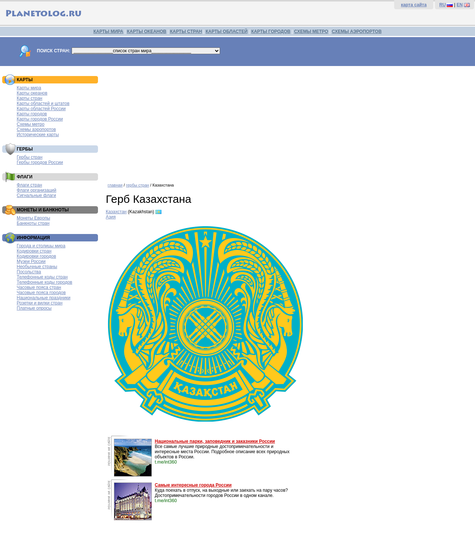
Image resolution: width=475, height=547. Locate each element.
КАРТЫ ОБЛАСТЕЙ (227, 31)
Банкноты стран (33, 223)
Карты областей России (41, 108)
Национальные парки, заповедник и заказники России (215, 441)
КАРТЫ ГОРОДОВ (271, 31)
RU (442, 4)
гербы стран (137, 185)
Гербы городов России (40, 162)
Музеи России (31, 261)
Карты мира (29, 87)
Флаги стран (29, 185)
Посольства (29, 271)
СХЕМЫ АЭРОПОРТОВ (356, 31)
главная (115, 185)
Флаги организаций (36, 190)
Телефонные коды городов (44, 282)
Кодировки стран (34, 251)
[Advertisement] (288, 122)
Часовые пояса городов (41, 292)
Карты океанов (32, 93)
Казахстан (116, 211)
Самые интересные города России (193, 485)
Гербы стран (29, 157)
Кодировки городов (36, 256)
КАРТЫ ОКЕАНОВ (146, 31)
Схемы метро (31, 124)
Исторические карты (38, 134)
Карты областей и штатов (43, 103)
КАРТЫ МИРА (108, 31)
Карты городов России (40, 119)
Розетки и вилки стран (39, 303)
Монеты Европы (33, 218)
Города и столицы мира (41, 245)
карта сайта (413, 4)
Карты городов (32, 113)
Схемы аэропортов (36, 129)
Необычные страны (37, 266)
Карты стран (29, 98)
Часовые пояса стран (39, 287)
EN (459, 4)
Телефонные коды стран (42, 277)
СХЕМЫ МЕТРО (311, 31)
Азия (111, 217)
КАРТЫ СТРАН (186, 31)
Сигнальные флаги (36, 195)
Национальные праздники (44, 297)
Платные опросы (34, 308)
